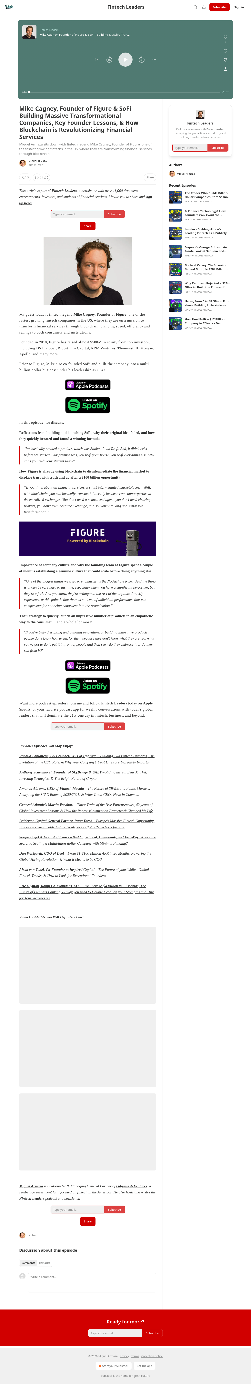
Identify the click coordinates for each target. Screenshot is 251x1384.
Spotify (25, 709)
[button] (97, 59)
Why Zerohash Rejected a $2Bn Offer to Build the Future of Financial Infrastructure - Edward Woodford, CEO (207, 285)
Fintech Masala (72, 788)
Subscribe (219, 7)
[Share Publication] (204, 7)
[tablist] (35, 1263)
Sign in (239, 7)
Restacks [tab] (44, 1263)
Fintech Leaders (64, 191)
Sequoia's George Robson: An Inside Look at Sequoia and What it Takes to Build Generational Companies (206, 249)
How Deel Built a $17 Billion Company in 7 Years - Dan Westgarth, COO (205, 321)
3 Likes (33, 1235)
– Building (77, 837)
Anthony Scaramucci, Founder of (45, 772)
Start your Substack (113, 1366)
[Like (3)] (25, 177)
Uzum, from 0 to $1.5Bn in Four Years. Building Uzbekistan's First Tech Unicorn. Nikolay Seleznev (207, 303)
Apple (148, 703)
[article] (200, 197)
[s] (175, 197)
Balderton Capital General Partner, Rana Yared (55, 821)
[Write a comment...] (92, 1282)
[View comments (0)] (225, 51)
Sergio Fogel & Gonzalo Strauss (44, 837)
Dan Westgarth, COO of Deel (41, 853)
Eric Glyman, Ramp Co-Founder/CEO (49, 886)
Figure (121, 314)
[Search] (195, 7)
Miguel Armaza (38, 161)
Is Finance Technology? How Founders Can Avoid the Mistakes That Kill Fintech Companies (205, 213)
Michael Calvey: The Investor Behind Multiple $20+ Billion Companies (206, 267)
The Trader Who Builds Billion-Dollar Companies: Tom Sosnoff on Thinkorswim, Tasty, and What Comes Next (207, 195)
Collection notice (152, 1356)
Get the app (144, 1366)
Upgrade (89, 756)
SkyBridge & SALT (87, 772)
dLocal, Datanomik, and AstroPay (112, 837)
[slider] (124, 92)
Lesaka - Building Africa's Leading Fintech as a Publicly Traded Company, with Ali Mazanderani (206, 231)
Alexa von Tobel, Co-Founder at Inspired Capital (57, 870)
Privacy (124, 1356)
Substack (107, 1376)
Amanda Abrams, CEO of (39, 788)
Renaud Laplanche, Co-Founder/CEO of (50, 756)
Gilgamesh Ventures (131, 1186)
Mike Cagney (84, 314)
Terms (135, 1356)
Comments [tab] (28, 1263)
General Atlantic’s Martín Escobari (46, 805)
